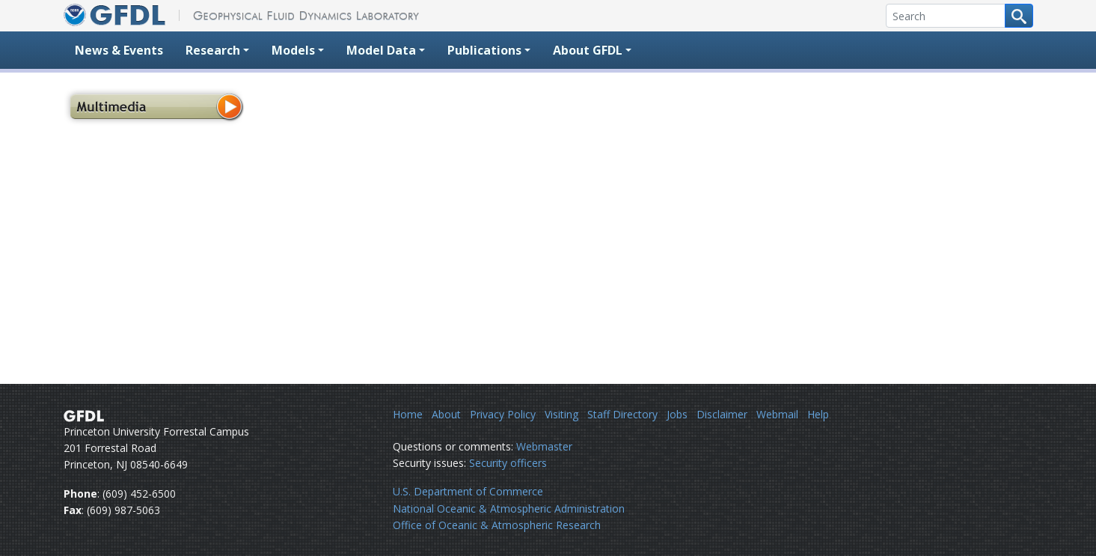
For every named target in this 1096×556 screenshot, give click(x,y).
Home (408, 414)
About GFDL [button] (587, 50)
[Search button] (1019, 16)
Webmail (777, 414)
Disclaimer (722, 414)
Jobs (677, 414)
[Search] (945, 16)
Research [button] (213, 50)
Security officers (508, 463)
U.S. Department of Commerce (468, 491)
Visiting (561, 414)
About (446, 414)
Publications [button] (484, 50)
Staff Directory (622, 414)
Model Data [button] (381, 50)
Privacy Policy (503, 414)
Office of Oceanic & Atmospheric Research (497, 525)
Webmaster (544, 446)
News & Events (119, 50)
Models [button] (293, 50)
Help (818, 414)
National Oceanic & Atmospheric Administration (509, 508)
